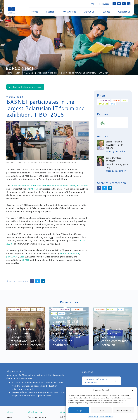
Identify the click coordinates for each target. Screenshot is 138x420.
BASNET (33, 189)
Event (125, 100)
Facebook (114, 3)
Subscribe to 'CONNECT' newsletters (101, 382)
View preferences (123, 412)
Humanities (13, 310)
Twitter (119, 3)
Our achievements (37, 418)
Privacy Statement (106, 418)
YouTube (124, 3)
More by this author (116, 151)
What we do (69, 11)
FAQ (91, 3)
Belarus (116, 100)
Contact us (124, 11)
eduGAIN (74, 254)
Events (106, 11)
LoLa (22, 257)
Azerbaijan (76, 310)
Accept (79, 412)
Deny (101, 412)
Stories (50, 11)
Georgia (25, 310)
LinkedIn (128, 3)
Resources (104, 3)
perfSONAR (12, 257)
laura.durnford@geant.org (117, 166)
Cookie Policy (93, 418)
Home (34, 11)
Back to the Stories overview (24, 87)
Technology (104, 100)
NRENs (64, 418)
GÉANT (25, 260)
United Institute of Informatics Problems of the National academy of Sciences (49, 186)
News (112, 104)
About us (89, 11)
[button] (132, 391)
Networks (103, 104)
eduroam (64, 254)
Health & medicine (60, 310)
